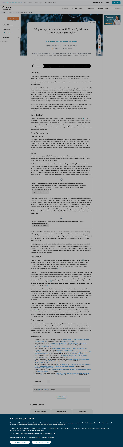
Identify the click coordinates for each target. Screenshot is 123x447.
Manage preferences (16, 437)
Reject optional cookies (41, 442)
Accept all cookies (20, 442)
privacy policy (19, 433)
